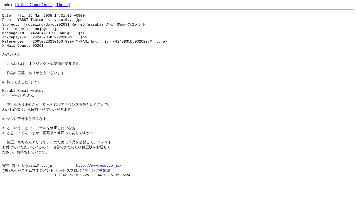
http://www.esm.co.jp (97, 185)
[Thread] (62, 4)
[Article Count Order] (34, 4)
